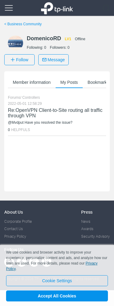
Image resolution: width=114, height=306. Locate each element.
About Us (13, 212)
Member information (32, 82)
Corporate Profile (18, 221)
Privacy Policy (15, 236)
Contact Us (13, 228)
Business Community (23, 24)
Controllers (31, 97)
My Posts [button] (69, 82)
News (85, 221)
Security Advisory (95, 236)
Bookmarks (98, 82)
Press (86, 212)
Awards (87, 228)
